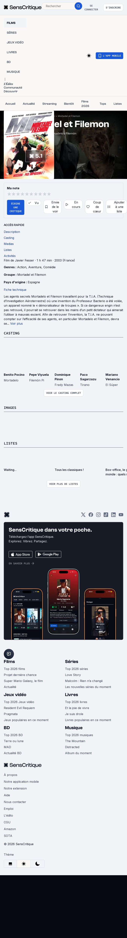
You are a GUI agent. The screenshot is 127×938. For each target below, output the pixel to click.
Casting (12, 333)
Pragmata (11, 714)
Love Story (73, 675)
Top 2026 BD (13, 735)
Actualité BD (12, 753)
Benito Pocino (14, 375)
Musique (74, 727)
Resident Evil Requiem (19, 708)
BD (7, 727)
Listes (10, 443)
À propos (10, 775)
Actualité (10, 687)
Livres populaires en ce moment (88, 720)
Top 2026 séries (76, 669)
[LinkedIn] (113, 515)
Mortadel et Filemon (69, 116)
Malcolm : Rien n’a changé (84, 681)
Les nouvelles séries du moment (88, 687)
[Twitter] (83, 515)
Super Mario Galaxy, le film (23, 681)
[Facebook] (91, 515)
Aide (7, 795)
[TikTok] (106, 515)
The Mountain (75, 741)
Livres (71, 694)
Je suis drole (74, 714)
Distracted (72, 747)
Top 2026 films (14, 669)
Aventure (34, 267)
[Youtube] (121, 515)
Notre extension (15, 788)
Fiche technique (15, 290)
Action (21, 267)
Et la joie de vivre (77, 708)
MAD (7, 747)
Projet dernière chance (20, 675)
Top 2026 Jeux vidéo (19, 702)
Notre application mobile (21, 781)
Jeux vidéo (15, 694)
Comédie (49, 267)
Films (9, 661)
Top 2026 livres (76, 702)
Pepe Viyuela (39, 375)
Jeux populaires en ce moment (26, 720)
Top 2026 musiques (79, 735)
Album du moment (78, 753)
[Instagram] (98, 515)
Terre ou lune (14, 741)
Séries (71, 661)
